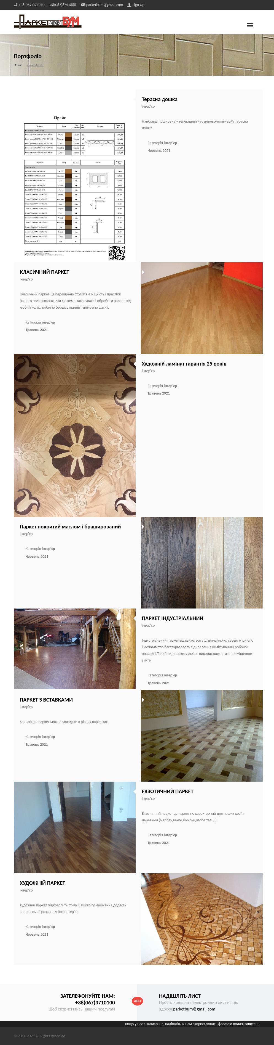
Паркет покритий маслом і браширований (70, 526)
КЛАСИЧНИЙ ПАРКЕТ (44, 272)
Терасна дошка (160, 99)
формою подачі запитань (238, 1024)
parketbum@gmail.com (194, 1009)
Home (18, 65)
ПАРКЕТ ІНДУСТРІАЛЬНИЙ (172, 618)
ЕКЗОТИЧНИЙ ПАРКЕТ (168, 791)
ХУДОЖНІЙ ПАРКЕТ (42, 883)
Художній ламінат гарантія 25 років (184, 363)
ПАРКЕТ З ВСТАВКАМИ (46, 699)
